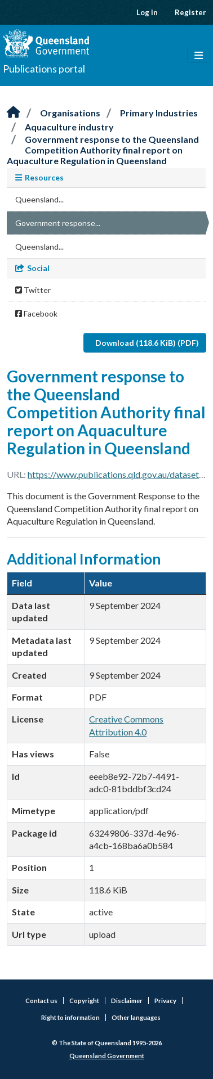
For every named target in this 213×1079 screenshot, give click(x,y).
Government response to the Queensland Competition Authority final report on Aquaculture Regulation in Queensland (103, 150)
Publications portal (44, 68)
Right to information (70, 1017)
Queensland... (39, 199)
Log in (147, 12)
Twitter (33, 290)
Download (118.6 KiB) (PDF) (147, 342)
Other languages (136, 1017)
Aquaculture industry (69, 126)
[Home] (13, 112)
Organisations (70, 112)
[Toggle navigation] (198, 56)
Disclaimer (127, 1000)
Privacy (165, 1000)
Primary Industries (159, 112)
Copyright (84, 1000)
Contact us (41, 1000)
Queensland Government (106, 1055)
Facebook (36, 313)
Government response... (57, 223)
